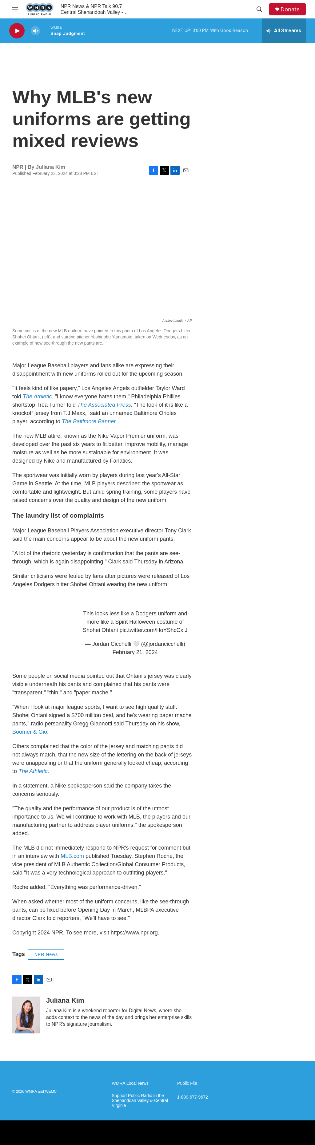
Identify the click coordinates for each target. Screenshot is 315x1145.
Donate (290, 9)
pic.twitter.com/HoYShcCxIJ (153, 630)
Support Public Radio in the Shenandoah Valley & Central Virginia (140, 1100)
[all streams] (284, 30)
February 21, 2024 (135, 652)
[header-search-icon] (259, 9)
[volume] (35, 31)
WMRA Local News (130, 1083)
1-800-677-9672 (192, 1097)
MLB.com (72, 856)
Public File (187, 1083)
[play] (17, 30)
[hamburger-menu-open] (15, 9)
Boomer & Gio (29, 732)
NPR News (46, 954)
